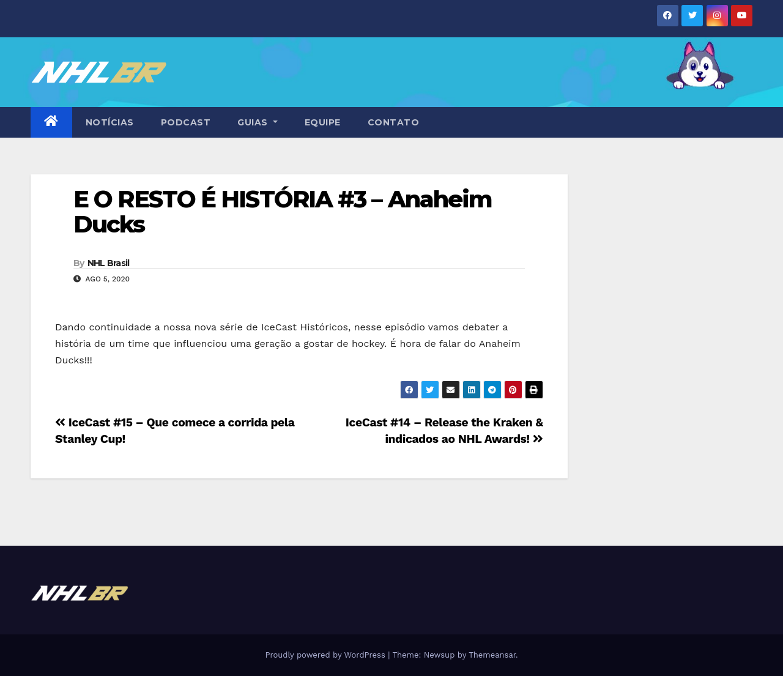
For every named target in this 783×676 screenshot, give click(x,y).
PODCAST (186, 122)
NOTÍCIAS (110, 122)
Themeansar (492, 654)
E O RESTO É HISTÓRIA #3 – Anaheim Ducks (282, 212)
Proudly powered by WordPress (326, 654)
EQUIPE (323, 122)
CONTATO (394, 122)
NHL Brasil (108, 263)
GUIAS (257, 122)
